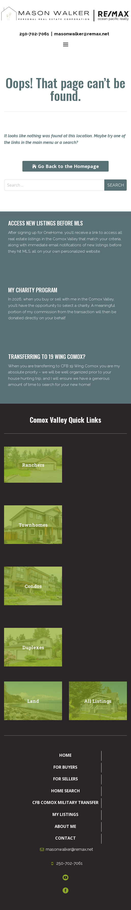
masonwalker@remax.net (81, 33)
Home (65, 755)
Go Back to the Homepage (68, 166)
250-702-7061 (34, 33)
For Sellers (65, 779)
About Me (65, 826)
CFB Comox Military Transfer (65, 802)
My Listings (65, 814)
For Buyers (65, 767)
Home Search (65, 791)
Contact (65, 838)
